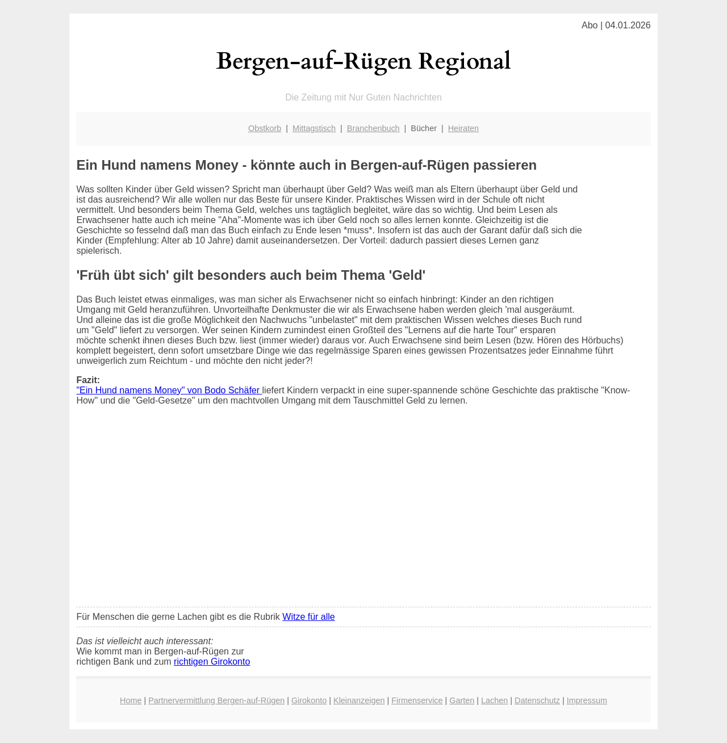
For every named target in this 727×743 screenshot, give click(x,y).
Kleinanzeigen (359, 700)
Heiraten (463, 128)
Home (130, 700)
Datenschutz (537, 700)
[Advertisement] (364, 513)
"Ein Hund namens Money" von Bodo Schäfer (169, 390)
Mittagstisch (314, 128)
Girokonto (309, 700)
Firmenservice (416, 700)
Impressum (587, 700)
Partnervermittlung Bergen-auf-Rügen (216, 700)
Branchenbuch (373, 128)
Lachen (494, 700)
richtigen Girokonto (212, 661)
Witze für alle (308, 617)
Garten (461, 700)
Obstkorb (264, 128)
